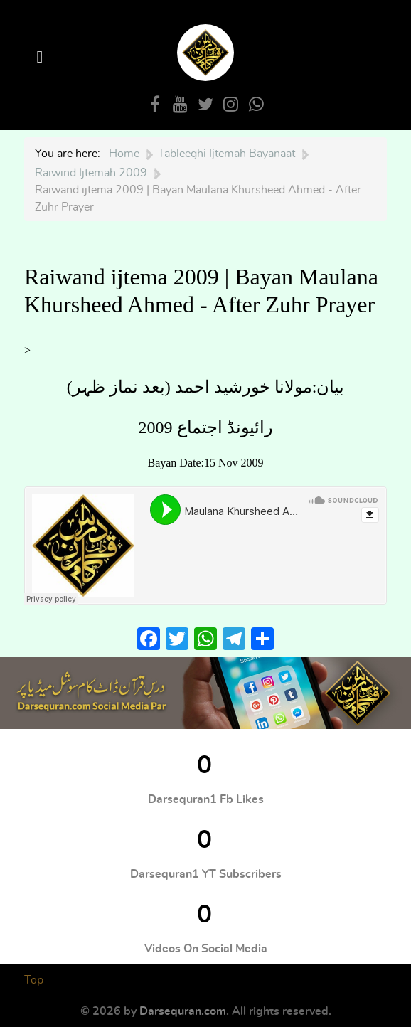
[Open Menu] (42, 57)
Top (33, 980)
